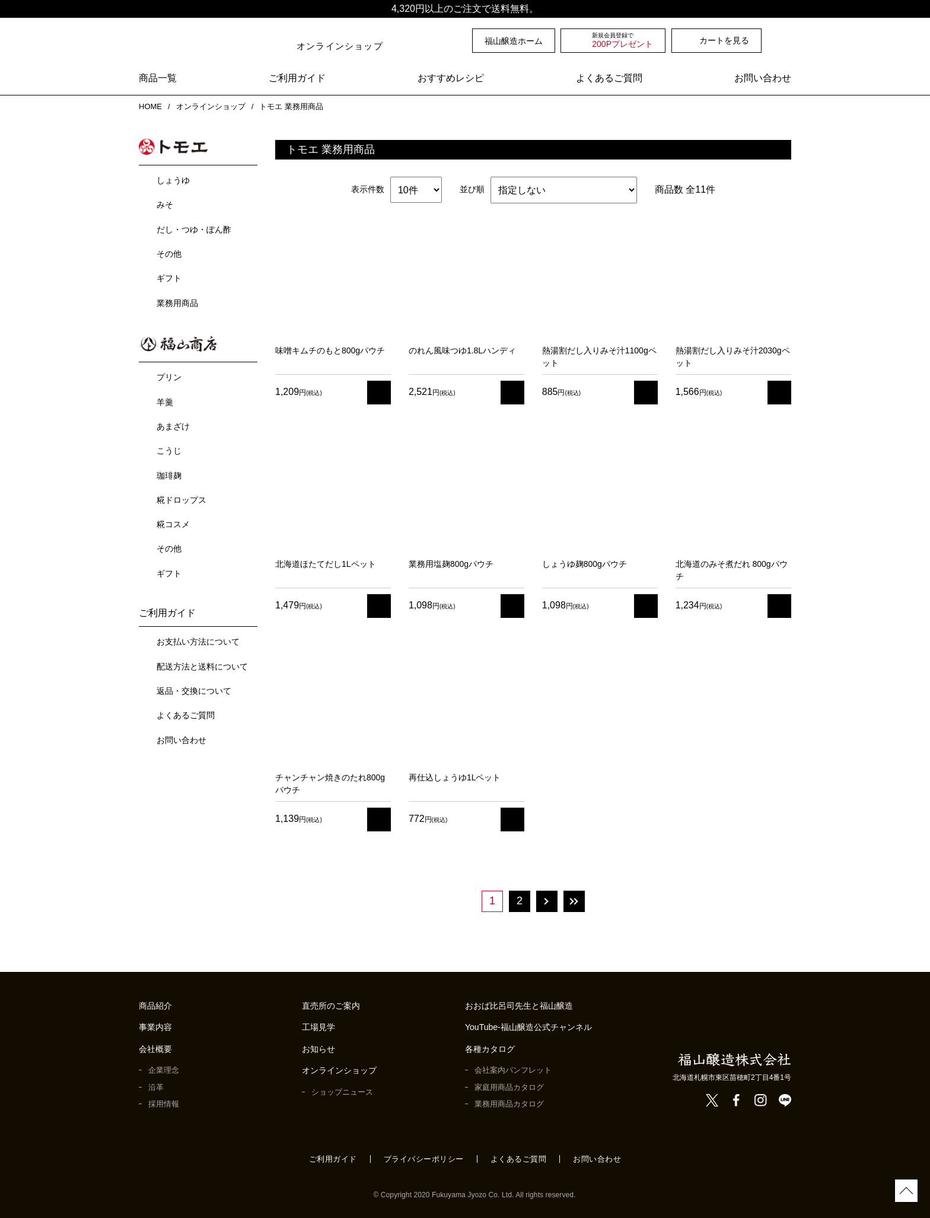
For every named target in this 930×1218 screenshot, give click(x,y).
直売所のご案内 (331, 1006)
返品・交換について (194, 688)
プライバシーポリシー (424, 1159)
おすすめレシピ (451, 78)
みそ (165, 203)
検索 (784, 40)
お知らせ (318, 1049)
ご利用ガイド (297, 78)
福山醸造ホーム (514, 41)
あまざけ (173, 424)
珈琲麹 (169, 473)
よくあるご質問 (609, 78)
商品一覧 (158, 78)
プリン (169, 375)
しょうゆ (173, 179)
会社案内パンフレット (513, 1070)
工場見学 (318, 1027)
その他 (169, 253)
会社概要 (155, 1049)
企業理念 (163, 1070)
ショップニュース (341, 1092)
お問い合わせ (762, 78)
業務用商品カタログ (509, 1103)
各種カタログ (490, 1049)
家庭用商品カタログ (509, 1087)
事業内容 (155, 1027)
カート (379, 392)
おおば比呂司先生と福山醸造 (519, 1006)
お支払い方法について (198, 639)
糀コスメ (173, 522)
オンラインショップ (209, 106)
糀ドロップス (181, 497)
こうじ (169, 448)
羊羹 (165, 400)
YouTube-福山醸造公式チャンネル (529, 1027)
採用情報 (163, 1103)
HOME (149, 106)
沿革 (156, 1087)
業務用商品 (177, 302)
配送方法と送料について (202, 664)
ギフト (169, 277)
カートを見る (724, 40)
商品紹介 (155, 1006)
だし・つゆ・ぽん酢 (194, 228)
